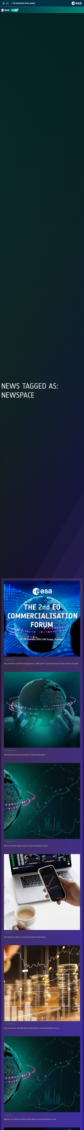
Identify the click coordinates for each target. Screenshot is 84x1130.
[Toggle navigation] (80, 10)
